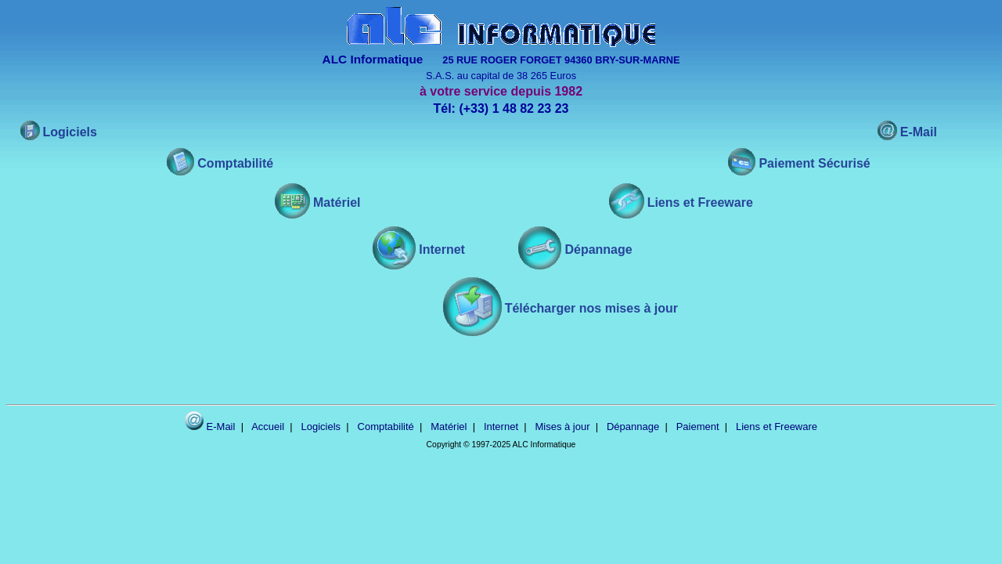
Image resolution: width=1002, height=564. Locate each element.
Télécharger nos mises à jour (591, 308)
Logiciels (70, 132)
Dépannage (598, 249)
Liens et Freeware (700, 202)
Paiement (697, 426)
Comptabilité (235, 163)
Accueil (267, 426)
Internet (442, 249)
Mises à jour (562, 426)
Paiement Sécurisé (814, 163)
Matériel (336, 202)
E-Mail (918, 132)
